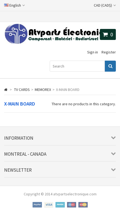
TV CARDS (22, 89)
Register (109, 52)
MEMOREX (43, 89)
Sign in (92, 52)
